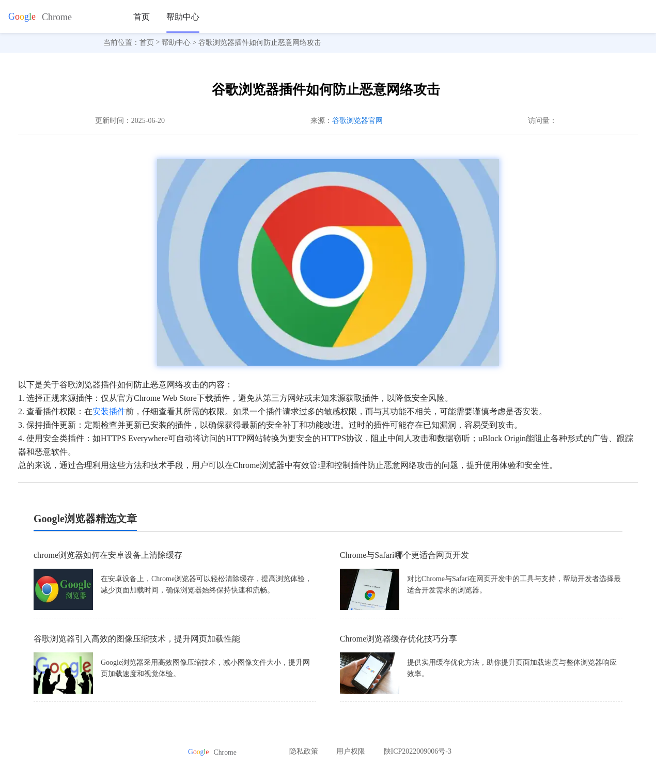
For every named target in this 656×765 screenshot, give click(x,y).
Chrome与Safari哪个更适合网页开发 (404, 555)
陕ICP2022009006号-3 (417, 751)
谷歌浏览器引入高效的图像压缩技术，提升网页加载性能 (137, 638)
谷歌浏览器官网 (357, 120)
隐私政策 (303, 751)
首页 (141, 16)
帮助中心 (182, 16)
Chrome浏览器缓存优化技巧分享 (399, 638)
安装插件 (109, 411)
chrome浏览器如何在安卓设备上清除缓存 (108, 555)
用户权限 (350, 751)
